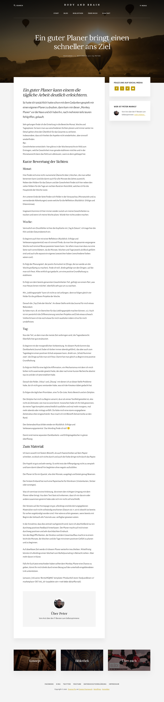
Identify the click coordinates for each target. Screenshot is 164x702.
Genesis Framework (85, 694)
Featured (68, 56)
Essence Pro (72, 694)
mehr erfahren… (139, 115)
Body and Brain (82, 4)
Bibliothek (82, 661)
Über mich (129, 661)
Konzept (35, 661)
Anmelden (105, 694)
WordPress (97, 694)
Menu (143, 5)
